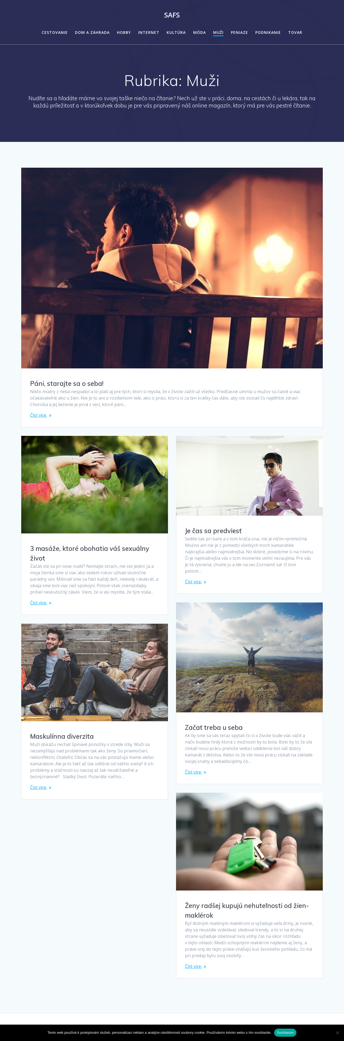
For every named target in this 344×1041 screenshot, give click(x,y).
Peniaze (239, 32)
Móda (199, 32)
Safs (172, 15)
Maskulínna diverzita (62, 736)
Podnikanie (268, 32)
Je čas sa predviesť (213, 531)
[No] (337, 1032)
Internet (148, 32)
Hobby (124, 32)
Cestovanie (55, 32)
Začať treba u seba (214, 727)
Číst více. (38, 415)
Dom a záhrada (92, 32)
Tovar (295, 32)
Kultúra (176, 32)
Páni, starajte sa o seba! (66, 383)
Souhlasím (285, 1033)
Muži (218, 32)
